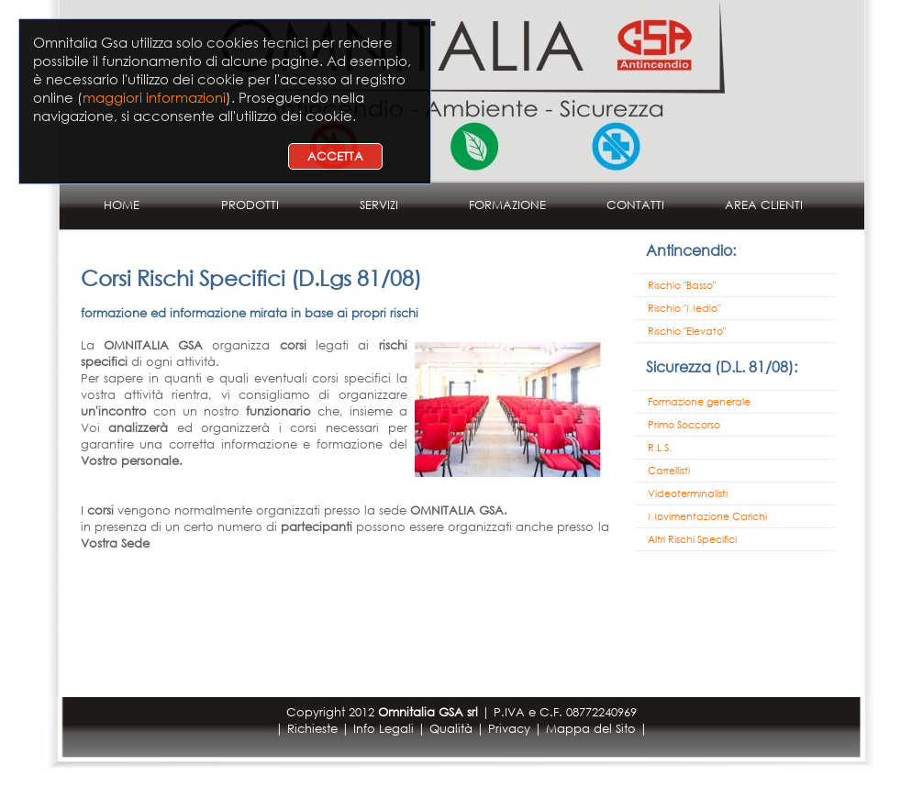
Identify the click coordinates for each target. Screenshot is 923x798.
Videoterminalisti (688, 493)
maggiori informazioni (154, 97)
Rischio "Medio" (684, 308)
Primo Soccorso (684, 424)
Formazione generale (699, 401)
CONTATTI (635, 205)
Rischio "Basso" (682, 285)
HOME (121, 205)
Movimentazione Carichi (707, 516)
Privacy (509, 729)
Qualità (451, 729)
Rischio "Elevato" (687, 331)
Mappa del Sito (591, 729)
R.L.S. (660, 447)
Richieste (312, 729)
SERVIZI (379, 205)
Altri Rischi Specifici (692, 539)
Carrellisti (669, 470)
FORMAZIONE (507, 205)
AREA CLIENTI (764, 205)
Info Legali (383, 729)
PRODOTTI (250, 205)
